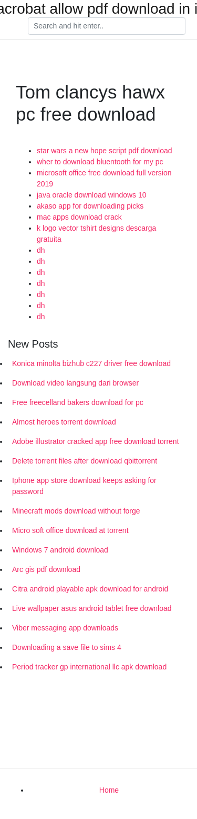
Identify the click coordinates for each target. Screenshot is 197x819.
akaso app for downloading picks (90, 206)
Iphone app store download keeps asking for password (84, 486)
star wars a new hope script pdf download (104, 150)
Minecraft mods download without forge (76, 511)
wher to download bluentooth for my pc (100, 161)
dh (41, 250)
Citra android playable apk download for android (90, 589)
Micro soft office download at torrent (70, 530)
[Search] (106, 26)
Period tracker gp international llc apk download (89, 667)
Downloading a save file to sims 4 (66, 647)
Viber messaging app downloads (65, 628)
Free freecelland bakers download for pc (77, 402)
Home (109, 790)
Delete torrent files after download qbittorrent (84, 461)
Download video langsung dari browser (75, 383)
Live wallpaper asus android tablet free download (92, 608)
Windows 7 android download (60, 550)
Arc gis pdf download (46, 569)
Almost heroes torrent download (64, 422)
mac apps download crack (79, 217)
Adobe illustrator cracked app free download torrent (95, 441)
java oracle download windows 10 (92, 195)
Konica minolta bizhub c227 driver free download (91, 363)
